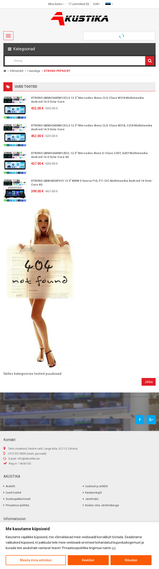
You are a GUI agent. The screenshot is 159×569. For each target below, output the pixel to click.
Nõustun (131, 560)
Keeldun (88, 560)
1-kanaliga (33, 71)
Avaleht (10, 486)
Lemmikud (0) (79, 4)
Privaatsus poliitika (17, 505)
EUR (96, 4)
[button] (79, 49)
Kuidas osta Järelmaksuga (102, 505)
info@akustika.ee (29, 458)
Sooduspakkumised (18, 499)
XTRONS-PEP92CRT (57, 71)
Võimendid (16, 71)
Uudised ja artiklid (96, 486)
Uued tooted (13, 492)
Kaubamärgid (93, 492)
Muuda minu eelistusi (36, 560)
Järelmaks (92, 499)
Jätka (149, 382)
